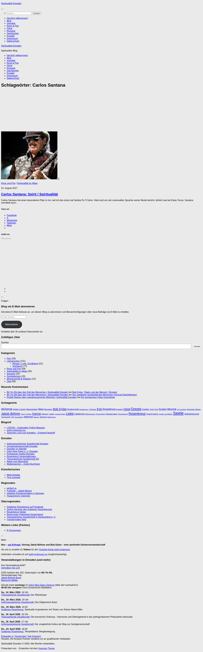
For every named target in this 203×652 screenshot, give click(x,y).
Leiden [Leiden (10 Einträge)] (51, 414)
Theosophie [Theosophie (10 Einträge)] (5, 417)
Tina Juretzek (13, 477)
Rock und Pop (8, 183)
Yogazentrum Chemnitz (18, 496)
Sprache (11, 374)
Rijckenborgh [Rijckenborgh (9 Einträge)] (123, 414)
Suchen (5, 342)
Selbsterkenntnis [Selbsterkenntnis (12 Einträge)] (191, 414)
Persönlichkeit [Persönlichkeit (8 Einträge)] (100, 414)
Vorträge (11, 23)
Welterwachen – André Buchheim (23, 464)
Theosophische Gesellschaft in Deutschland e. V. (31, 517)
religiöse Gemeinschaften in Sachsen (25, 493)
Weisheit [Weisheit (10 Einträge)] (43, 417)
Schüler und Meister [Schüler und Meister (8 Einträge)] (165, 414)
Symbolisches (14, 376)
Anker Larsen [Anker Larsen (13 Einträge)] (19, 409)
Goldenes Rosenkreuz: (12, 609)
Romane (11, 31)
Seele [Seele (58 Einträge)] (178, 413)
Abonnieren (11, 324)
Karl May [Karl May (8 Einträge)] (29, 414)
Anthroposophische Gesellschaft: (17, 602)
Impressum (12, 38)
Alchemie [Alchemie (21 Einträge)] (6, 409)
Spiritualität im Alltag (27, 183)
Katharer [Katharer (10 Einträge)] (44, 414)
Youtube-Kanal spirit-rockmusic (54, 549)
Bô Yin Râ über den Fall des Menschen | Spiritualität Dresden (37, 392)
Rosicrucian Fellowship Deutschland (25, 514)
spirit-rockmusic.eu (16, 430)
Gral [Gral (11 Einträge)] (156, 409)
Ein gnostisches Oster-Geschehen (98, 397)
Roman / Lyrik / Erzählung (25, 363)
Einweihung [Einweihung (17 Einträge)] (109, 409)
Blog (9, 21)
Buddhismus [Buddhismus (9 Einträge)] (84, 409)
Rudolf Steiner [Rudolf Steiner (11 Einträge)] (152, 414)
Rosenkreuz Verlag (16, 512)
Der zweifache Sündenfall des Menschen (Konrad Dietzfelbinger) (104, 395)
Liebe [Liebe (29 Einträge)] (70, 413)
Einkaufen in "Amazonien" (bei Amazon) (21, 636)
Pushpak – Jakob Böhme (19, 491)
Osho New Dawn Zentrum (42, 585)
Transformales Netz (16, 519)
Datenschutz (13, 41)
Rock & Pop (13, 26)
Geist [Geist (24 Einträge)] (126, 409)
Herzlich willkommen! (17, 18)
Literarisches (13, 361)
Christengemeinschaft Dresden (22, 446)
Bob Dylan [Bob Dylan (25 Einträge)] (60, 409)
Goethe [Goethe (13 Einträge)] (145, 409)
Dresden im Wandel (17, 449)
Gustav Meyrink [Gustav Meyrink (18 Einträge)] (167, 409)
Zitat (9, 381)
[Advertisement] (85, 110)
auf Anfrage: (14, 545)
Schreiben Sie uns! (10, 568)
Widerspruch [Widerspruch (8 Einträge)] (51, 417)
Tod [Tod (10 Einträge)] (12, 417)
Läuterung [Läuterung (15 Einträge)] (79, 414)
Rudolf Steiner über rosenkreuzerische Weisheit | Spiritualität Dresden (42, 397)
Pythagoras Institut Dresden (21, 454)
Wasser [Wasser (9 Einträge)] (36, 417)
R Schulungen (14, 530)
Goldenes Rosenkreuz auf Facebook (25, 507)
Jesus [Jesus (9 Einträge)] (23, 414)
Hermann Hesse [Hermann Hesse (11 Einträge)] (194, 409)
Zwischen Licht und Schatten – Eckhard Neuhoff (31, 433)
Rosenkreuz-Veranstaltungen (21, 456)
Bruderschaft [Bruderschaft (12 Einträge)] (73, 409)
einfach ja (11, 488)
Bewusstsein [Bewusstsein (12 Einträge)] (32, 409)
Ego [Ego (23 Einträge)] (99, 409)
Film (9, 358)
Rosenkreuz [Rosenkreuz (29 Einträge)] (137, 413)
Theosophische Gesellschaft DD (23, 459)
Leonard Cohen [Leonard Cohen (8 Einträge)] (60, 414)
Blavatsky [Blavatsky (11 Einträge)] (48, 409)
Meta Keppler (13, 475)
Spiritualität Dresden (11, 3)
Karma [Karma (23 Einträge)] (36, 413)
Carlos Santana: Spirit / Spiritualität (29, 194)
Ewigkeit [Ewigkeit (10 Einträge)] (119, 409)
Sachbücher (13, 33)
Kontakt (10, 36)
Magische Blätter (9, 580)
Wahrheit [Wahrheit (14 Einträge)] (28, 417)
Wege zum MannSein (17, 461)
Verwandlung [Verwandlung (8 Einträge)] (19, 417)
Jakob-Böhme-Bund (11, 578)
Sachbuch (17, 366)
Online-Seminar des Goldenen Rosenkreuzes (29, 509)
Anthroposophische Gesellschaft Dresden (27, 444)
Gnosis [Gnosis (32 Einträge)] (136, 409)
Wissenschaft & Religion (19, 379)
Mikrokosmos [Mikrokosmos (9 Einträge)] (90, 414)
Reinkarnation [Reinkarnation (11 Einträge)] (112, 414)
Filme (9, 28)
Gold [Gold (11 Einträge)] (152, 409)
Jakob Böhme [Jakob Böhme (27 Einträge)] (10, 413)
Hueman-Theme (46, 648)
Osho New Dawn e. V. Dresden (22, 451)
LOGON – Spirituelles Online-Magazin (26, 427)
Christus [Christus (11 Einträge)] (92, 409)
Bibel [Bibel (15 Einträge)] (40, 409)
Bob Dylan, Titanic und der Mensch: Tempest (94, 392)
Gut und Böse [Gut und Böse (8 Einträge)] (181, 409)
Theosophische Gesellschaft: (15, 595)
